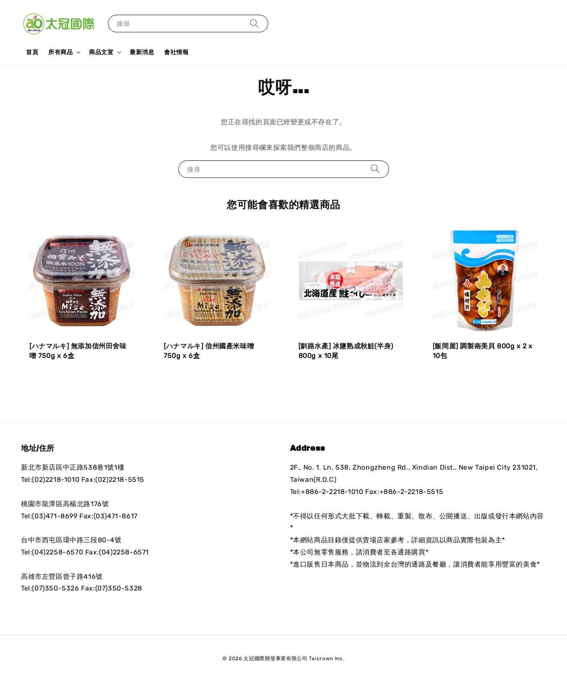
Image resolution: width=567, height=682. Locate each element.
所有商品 (60, 52)
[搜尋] (254, 23)
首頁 (32, 52)
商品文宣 (101, 52)
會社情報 (176, 52)
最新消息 (142, 52)
